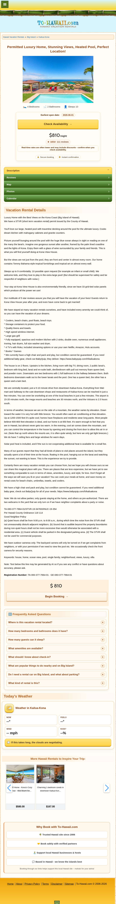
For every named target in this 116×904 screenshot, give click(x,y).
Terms (45, 879)
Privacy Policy (32, 879)
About (19, 879)
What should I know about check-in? (29, 657)
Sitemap (69, 879)
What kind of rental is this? (24, 683)
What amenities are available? (25, 648)
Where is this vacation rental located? (30, 622)
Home (10, 879)
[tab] (58, 170)
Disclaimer (57, 879)
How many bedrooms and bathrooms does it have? (38, 631)
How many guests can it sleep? (26, 639)
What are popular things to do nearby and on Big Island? (41, 665)
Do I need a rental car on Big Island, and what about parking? (43, 674)
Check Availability (56, 124)
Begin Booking (54, 596)
